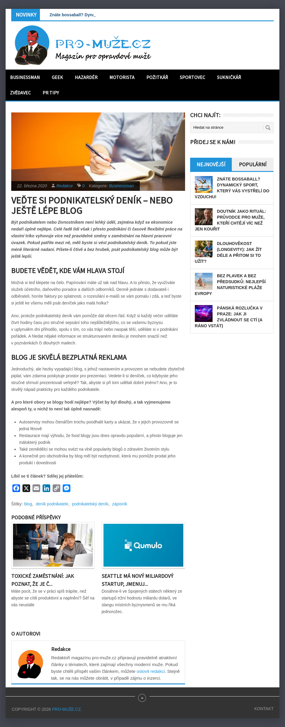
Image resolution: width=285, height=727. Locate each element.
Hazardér (86, 77)
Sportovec (192, 77)
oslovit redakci (151, 671)
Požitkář (157, 77)
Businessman (25, 77)
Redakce (64, 185)
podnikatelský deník (90, 504)
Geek (57, 77)
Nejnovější (211, 164)
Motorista (122, 77)
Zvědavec (20, 93)
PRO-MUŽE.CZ (66, 709)
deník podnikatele (52, 504)
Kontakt (263, 708)
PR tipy (51, 93)
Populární (252, 164)
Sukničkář (229, 77)
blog (28, 504)
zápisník (119, 504)
